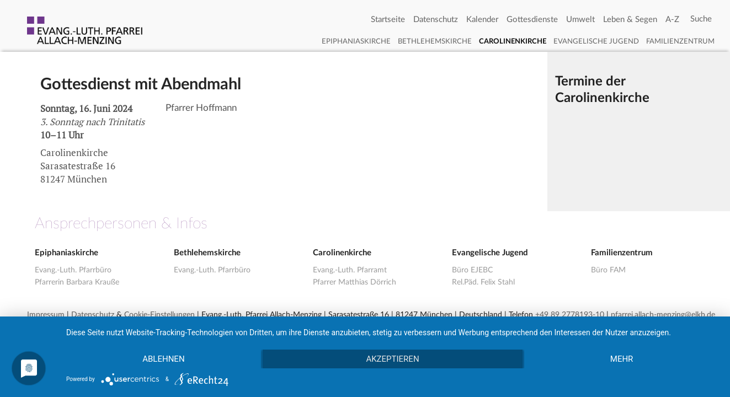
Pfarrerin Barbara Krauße (77, 282)
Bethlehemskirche (435, 41)
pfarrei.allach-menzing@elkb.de (663, 315)
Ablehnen (163, 359)
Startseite (388, 19)
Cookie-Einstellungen (159, 315)
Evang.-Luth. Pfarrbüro (73, 270)
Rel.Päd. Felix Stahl (483, 282)
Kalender (482, 19)
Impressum (46, 315)
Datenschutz (435, 19)
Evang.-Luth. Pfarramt (350, 270)
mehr (621, 359)
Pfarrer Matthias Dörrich (354, 282)
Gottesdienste (532, 19)
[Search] (701, 19)
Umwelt (580, 19)
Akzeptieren (392, 359)
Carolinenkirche (512, 41)
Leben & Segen (630, 19)
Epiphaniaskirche (356, 41)
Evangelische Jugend (596, 41)
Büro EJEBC (472, 270)
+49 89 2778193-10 (569, 315)
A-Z (672, 19)
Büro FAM (608, 270)
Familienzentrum (680, 41)
